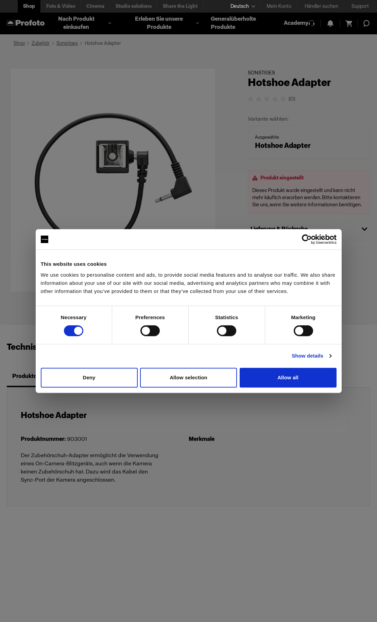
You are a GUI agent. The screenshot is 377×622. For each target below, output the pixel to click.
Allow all (287, 377)
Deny (89, 377)
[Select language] (243, 6)
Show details (307, 356)
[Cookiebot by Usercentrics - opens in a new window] (307, 239)
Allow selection (188, 377)
